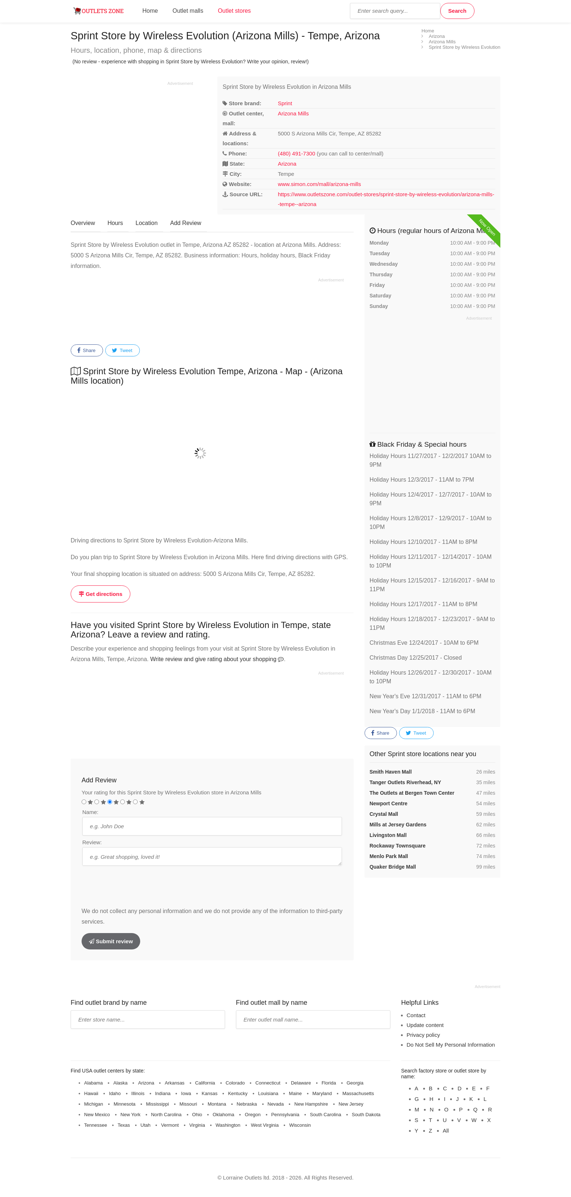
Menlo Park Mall (389, 856)
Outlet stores (234, 11)
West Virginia (265, 1125)
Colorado (235, 1083)
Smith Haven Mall (391, 772)
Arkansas (174, 1083)
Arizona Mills (293, 113)
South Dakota (366, 1114)
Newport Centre (388, 803)
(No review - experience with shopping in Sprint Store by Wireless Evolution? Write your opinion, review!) (190, 61)
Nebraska (247, 1104)
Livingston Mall (388, 835)
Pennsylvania (285, 1114)
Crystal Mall (384, 814)
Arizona (287, 164)
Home (150, 11)
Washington (228, 1125)
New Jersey (351, 1104)
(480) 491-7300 (296, 153)
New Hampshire (311, 1104)
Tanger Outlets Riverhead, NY (405, 782)
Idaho (115, 1093)
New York (131, 1114)
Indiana (163, 1093)
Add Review (185, 223)
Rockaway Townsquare (398, 846)
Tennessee (95, 1125)
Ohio (197, 1114)
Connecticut (267, 1083)
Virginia (197, 1125)
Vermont (169, 1125)
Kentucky (237, 1093)
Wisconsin (300, 1125)
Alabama (93, 1083)
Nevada (276, 1104)
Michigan (93, 1104)
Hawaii (91, 1093)
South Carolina (325, 1114)
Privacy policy (423, 1035)
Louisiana (268, 1093)
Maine (295, 1093)
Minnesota (124, 1104)
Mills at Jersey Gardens (398, 824)
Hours (115, 223)
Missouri (188, 1104)
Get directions (100, 594)
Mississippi (157, 1104)
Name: (90, 812)
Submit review (111, 941)
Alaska (120, 1083)
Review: (92, 842)
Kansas (209, 1093)
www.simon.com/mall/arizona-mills (319, 184)
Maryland (322, 1093)
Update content (425, 1025)
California (205, 1083)
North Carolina (166, 1114)
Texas (124, 1125)
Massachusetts (358, 1093)
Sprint (285, 103)
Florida (329, 1083)
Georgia (355, 1083)
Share (86, 350)
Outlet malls (188, 11)
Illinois (138, 1093)
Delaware (301, 1083)
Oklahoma (223, 1114)
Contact (416, 1015)
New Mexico (97, 1114)
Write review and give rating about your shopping (217, 659)
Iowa (186, 1093)
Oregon (252, 1114)
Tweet (122, 350)
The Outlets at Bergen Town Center (412, 793)
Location (146, 223)
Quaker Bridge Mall (393, 867)
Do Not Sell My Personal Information (451, 1045)
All (446, 1130)
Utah (145, 1125)
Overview (83, 223)
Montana (217, 1104)
